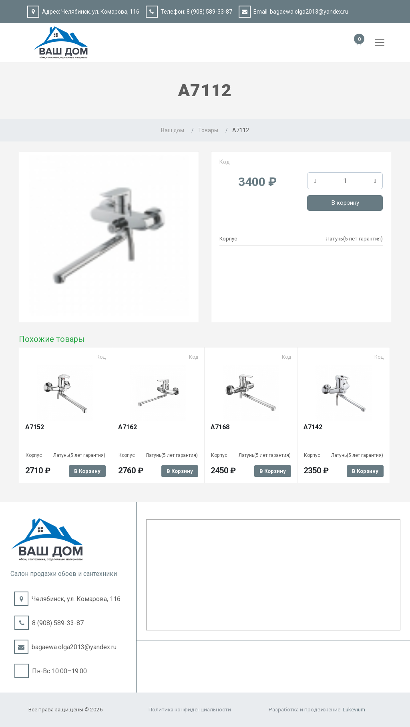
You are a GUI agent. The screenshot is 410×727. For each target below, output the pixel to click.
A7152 (34, 427)
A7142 (312, 427)
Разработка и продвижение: (317, 709)
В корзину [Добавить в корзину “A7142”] (365, 471)
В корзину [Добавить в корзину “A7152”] (87, 471)
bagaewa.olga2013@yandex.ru (309, 11)
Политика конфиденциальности (190, 709)
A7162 (127, 427)
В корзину (345, 202)
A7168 (220, 427)
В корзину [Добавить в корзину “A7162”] (180, 471)
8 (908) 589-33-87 (209, 11)
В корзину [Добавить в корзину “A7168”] (272, 471)
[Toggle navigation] (379, 42)
